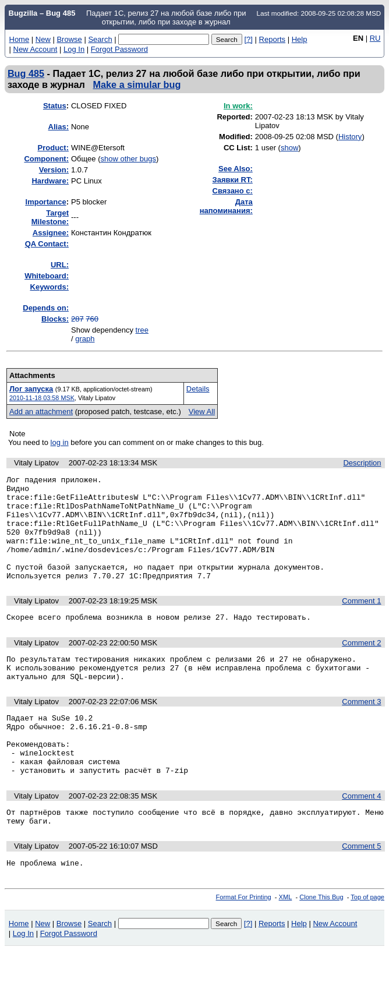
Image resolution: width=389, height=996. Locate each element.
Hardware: (50, 180)
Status (54, 105)
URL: (60, 264)
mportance (46, 201)
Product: (53, 147)
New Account (35, 49)
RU (375, 38)
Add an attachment (41, 411)
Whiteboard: (46, 275)
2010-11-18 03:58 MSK (42, 397)
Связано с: (233, 190)
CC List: (238, 147)
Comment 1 (361, 621)
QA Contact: (47, 243)
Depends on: (46, 307)
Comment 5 (361, 889)
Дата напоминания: (226, 206)
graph (84, 338)
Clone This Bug (321, 942)
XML (285, 942)
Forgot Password (119, 49)
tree (142, 330)
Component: (46, 158)
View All (202, 411)
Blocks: (55, 319)
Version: (54, 169)
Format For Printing (243, 942)
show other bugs (128, 158)
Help (299, 39)
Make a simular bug (137, 84)
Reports (272, 39)
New (43, 39)
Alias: (58, 126)
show (289, 147)
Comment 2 (361, 665)
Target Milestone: (50, 217)
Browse (69, 39)
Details (198, 388)
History (350, 136)
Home (19, 39)
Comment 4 (361, 836)
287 (77, 319)
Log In (73, 49)
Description (362, 462)
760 (92, 319)
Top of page (367, 942)
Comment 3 (361, 729)
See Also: (235, 168)
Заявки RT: (233, 179)
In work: (238, 105)
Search (100, 39)
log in (60, 442)
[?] (248, 39)
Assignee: (51, 232)
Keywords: (49, 286)
